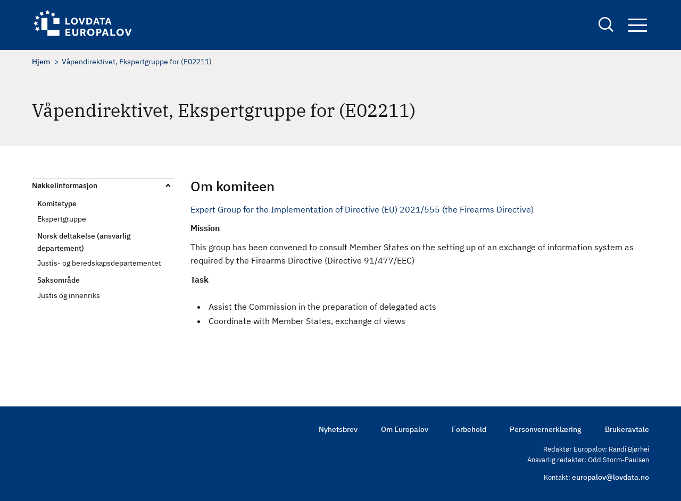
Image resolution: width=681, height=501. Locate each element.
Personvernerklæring (546, 429)
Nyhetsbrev (338, 429)
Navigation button (637, 25)
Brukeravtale (627, 429)
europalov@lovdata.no (610, 477)
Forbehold (469, 429)
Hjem (41, 61)
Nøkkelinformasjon (64, 185)
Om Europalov (404, 429)
